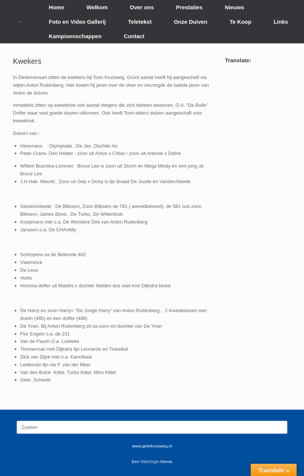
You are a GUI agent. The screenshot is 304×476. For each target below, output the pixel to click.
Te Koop (240, 22)
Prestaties (189, 7)
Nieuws (234, 7)
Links (281, 22)
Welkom (97, 7)
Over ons (142, 7)
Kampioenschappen (75, 36)
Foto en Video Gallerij (77, 22)
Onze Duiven (190, 22)
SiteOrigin (150, 461)
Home (56, 7)
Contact (134, 36)
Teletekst (140, 22)
